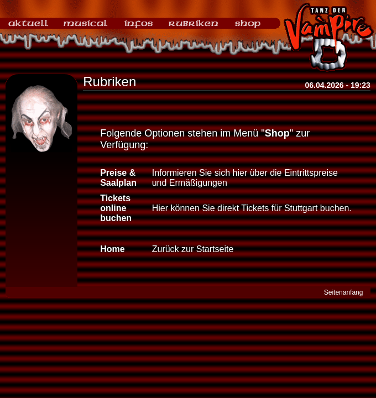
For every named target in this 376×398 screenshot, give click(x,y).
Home (112, 249)
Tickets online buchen (116, 208)
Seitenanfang (343, 292)
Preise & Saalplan (118, 177)
